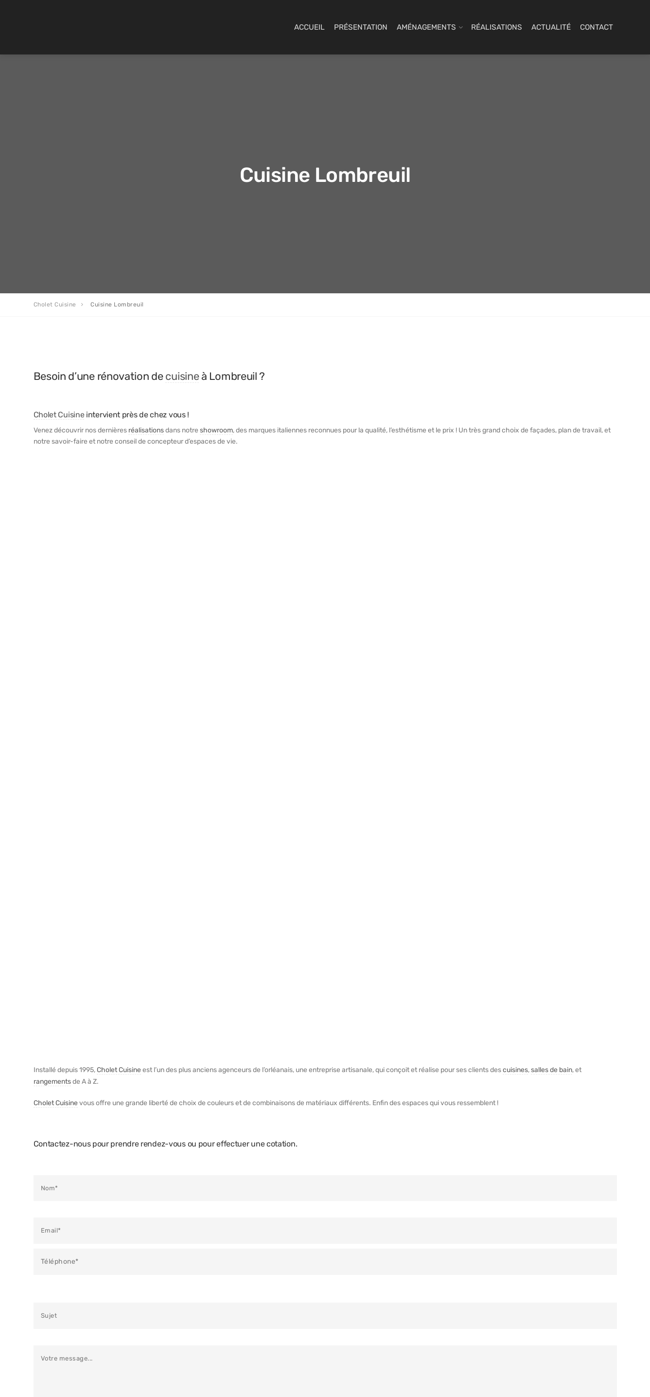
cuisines (515, 609)
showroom (216, 430)
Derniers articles (365, 1215)
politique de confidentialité (103, 955)
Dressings (205, 1242)
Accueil (309, 27)
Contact (596, 27)
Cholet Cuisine (59, 414)
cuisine (182, 376)
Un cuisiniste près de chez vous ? (232, 1278)
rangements (52, 620)
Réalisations (496, 27)
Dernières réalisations (373, 1228)
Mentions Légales (366, 1270)
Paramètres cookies (288, 1374)
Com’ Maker (241, 1374)
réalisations (146, 430)
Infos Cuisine (359, 1256)
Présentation (360, 27)
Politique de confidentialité (381, 1284)
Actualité (551, 27)
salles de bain (551, 609)
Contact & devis (364, 1242)
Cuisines (203, 1215)
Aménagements (426, 27)
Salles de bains (213, 1228)
